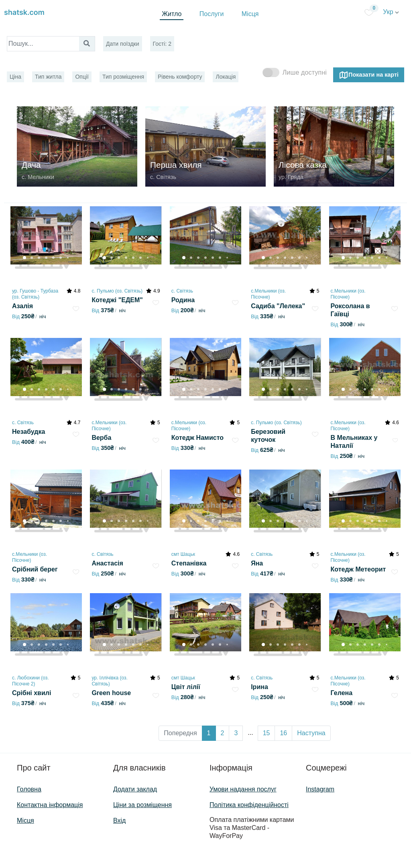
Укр (391, 11)
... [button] (250, 732)
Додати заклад (135, 789)
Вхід (119, 820)
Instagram (320, 789)
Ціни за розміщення (142, 804)
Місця (250, 13)
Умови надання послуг (243, 789)
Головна (29, 789)
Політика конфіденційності (249, 804)
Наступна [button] (311, 733)
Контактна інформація (50, 804)
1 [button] (209, 733)
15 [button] (266, 733)
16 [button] (283, 733)
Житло (171, 13)
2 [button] (222, 733)
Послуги (211, 13)
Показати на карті (369, 75)
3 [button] (236, 733)
